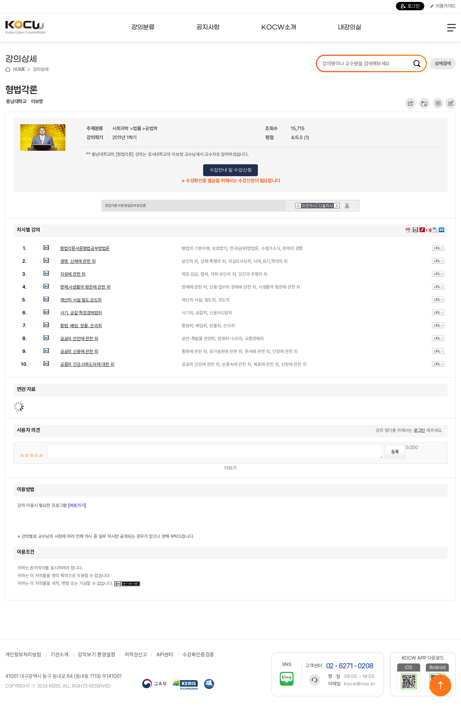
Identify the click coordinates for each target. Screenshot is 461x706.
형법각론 (21, 89)
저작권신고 (136, 654)
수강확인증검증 (198, 654)
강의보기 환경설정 (96, 654)
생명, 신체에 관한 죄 (78, 261)
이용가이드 (443, 6)
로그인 (410, 6)
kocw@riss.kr (359, 684)
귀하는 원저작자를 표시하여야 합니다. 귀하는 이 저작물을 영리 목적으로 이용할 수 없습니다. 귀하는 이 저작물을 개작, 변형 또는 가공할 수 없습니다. (78, 575)
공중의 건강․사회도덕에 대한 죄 (87, 364)
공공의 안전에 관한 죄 (79, 338)
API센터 (164, 654)
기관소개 (60, 654)
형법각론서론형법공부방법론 (84, 248)
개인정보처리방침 (23, 654)
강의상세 (40, 69)
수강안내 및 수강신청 (231, 169)
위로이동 (440, 685)
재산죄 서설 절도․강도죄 (80, 299)
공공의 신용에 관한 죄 (79, 351)
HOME (19, 69)
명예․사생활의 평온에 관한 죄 (85, 287)
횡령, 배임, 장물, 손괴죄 (81, 325)
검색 (416, 63)
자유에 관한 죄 (72, 274)
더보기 (230, 468)
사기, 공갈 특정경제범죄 (81, 312)
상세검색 (443, 63)
